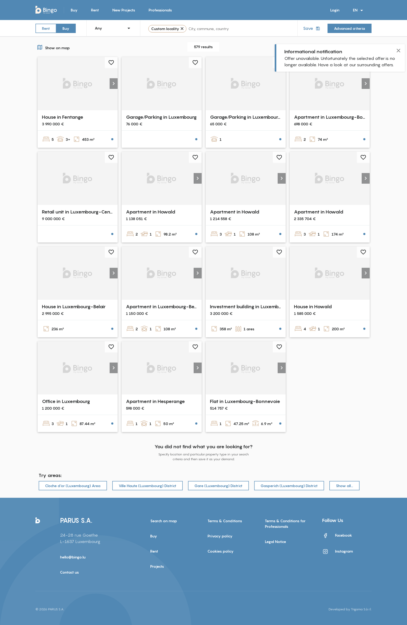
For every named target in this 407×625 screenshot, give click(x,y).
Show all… (344, 485)
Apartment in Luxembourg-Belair (163, 306)
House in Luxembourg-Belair (74, 306)
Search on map (163, 521)
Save (312, 28)
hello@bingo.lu (73, 557)
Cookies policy (221, 551)
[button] (114, 83)
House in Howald (313, 306)
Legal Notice (275, 541)
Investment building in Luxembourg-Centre (258, 306)
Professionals (160, 10)
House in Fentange (62, 117)
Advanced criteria (349, 28)
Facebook (337, 535)
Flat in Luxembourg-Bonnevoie (245, 401)
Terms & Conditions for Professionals (285, 524)
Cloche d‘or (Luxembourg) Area (73, 485)
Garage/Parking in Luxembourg (161, 117)
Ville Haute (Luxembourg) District (147, 485)
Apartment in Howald (150, 212)
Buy (74, 10)
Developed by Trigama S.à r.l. (350, 609)
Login (335, 10)
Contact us (69, 572)
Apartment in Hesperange (155, 401)
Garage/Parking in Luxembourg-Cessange (257, 117)
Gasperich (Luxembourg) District (289, 485)
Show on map (52, 47)
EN (359, 10)
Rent (95, 10)
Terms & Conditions (225, 521)
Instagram (337, 551)
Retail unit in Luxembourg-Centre (79, 212)
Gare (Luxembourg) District (218, 485)
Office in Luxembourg (66, 401)
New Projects (123, 10)
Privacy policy (220, 536)
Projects (157, 566)
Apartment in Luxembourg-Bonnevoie (337, 117)
